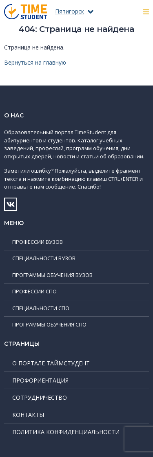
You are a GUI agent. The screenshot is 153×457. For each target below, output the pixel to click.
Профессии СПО (34, 291)
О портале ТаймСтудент (51, 363)
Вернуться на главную (35, 62)
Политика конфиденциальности (66, 432)
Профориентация (40, 380)
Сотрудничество (39, 397)
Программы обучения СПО (49, 324)
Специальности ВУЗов (43, 258)
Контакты (28, 415)
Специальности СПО (40, 308)
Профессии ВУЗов (37, 241)
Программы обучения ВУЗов (52, 275)
